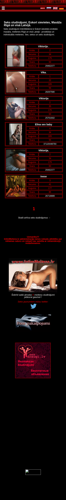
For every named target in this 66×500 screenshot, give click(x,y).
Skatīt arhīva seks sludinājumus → (34, 218)
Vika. (44, 72)
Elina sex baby (44, 124)
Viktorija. (44, 150)
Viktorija (44, 98)
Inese (44, 176)
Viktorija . (44, 46)
